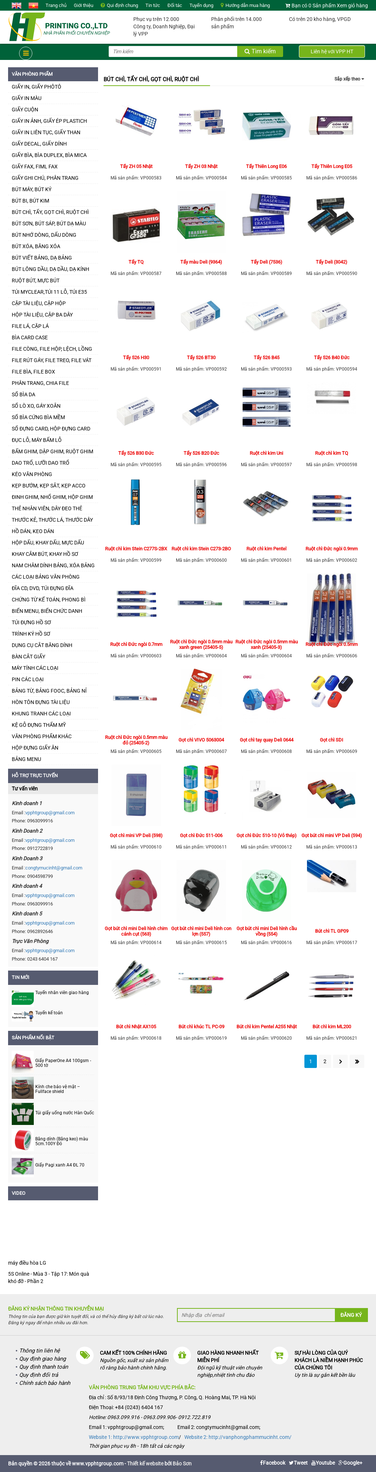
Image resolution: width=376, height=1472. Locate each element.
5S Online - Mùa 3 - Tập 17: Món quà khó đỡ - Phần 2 (48, 1277)
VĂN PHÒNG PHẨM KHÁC (42, 736)
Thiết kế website (145, 1463)
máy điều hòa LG (27, 1263)
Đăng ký (351, 1315)
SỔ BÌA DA (23, 394)
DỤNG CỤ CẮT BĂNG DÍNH (42, 645)
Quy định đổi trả (38, 1375)
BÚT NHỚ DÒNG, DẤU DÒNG (44, 235)
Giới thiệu (83, 5)
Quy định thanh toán (43, 1367)
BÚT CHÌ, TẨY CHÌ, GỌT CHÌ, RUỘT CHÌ (151, 79)
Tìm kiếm (260, 51)
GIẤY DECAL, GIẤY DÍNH (39, 144)
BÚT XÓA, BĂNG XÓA (36, 246)
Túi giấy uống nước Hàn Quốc (64, 1113)
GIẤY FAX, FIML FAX (35, 166)
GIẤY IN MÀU (26, 98)
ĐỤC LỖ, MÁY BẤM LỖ (37, 440)
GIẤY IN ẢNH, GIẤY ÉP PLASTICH (49, 121)
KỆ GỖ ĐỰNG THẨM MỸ (39, 725)
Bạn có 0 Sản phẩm (314, 5)
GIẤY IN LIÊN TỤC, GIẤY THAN (46, 132)
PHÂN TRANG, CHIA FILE (40, 383)
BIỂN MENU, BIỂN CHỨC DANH (47, 611)
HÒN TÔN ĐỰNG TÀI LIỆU (41, 702)
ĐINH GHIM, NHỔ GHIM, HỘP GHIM (52, 497)
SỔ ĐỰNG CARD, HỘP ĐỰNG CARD (51, 429)
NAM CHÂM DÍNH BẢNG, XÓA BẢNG (53, 565)
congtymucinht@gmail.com (53, 868)
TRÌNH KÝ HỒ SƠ (31, 634)
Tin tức (152, 5)
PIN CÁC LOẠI (28, 679)
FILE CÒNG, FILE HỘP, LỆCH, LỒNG (52, 349)
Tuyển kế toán (49, 1012)
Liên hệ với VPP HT (332, 51)
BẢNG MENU (26, 759)
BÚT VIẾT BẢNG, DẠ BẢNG (42, 258)
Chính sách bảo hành (44, 1383)
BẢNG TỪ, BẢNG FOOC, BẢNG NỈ (49, 691)
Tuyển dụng (201, 5)
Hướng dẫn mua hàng (247, 5)
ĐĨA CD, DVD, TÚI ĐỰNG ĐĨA (42, 588)
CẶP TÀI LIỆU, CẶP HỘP (39, 303)
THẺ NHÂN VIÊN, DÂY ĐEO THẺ (47, 508)
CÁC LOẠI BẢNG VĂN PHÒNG (46, 577)
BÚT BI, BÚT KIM (30, 201)
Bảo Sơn (182, 1463)
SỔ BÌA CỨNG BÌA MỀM (38, 417)
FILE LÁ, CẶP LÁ (30, 326)
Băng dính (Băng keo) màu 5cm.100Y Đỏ (61, 1141)
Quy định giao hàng (42, 1358)
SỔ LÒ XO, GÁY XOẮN (36, 406)
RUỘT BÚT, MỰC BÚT (35, 280)
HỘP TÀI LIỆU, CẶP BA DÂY (42, 315)
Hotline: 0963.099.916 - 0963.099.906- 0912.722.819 (149, 1417)
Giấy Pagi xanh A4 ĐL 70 (59, 1165)
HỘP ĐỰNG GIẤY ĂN (35, 748)
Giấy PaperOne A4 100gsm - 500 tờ (63, 1063)
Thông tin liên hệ (39, 1350)
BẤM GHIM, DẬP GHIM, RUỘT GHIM (52, 451)
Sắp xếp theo (349, 79)
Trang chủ (56, 5)
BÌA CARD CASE (30, 337)
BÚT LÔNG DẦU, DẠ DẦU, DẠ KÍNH (50, 269)
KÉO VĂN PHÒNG (32, 474)
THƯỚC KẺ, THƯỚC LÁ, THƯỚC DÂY (52, 520)
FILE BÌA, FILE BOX (33, 372)
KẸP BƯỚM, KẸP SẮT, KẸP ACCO (49, 486)
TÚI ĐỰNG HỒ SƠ (31, 622)
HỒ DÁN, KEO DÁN (33, 531)
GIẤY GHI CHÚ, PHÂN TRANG (45, 178)
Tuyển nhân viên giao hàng (62, 992)
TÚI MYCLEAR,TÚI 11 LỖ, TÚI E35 (49, 292)
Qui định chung (122, 5)
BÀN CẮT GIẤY (28, 657)
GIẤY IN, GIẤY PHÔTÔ (36, 87)
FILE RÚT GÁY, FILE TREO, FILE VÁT (51, 360)
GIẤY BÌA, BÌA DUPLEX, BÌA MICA (49, 155)
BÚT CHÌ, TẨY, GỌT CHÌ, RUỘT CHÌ (50, 212)
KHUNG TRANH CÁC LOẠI (41, 714)
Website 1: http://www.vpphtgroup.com (134, 1437)
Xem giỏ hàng (352, 5)
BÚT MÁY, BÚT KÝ (31, 189)
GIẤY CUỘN (25, 109)
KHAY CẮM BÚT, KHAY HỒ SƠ (45, 554)
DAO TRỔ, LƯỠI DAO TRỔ (40, 463)
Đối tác (174, 5)
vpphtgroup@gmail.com (50, 812)
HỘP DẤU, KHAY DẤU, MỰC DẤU (48, 543)
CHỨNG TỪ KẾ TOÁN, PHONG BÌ (49, 600)
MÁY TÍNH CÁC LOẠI (35, 668)
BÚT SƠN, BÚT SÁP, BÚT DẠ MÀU (49, 223)
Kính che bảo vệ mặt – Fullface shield (57, 1089)
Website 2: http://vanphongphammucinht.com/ (238, 1437)
